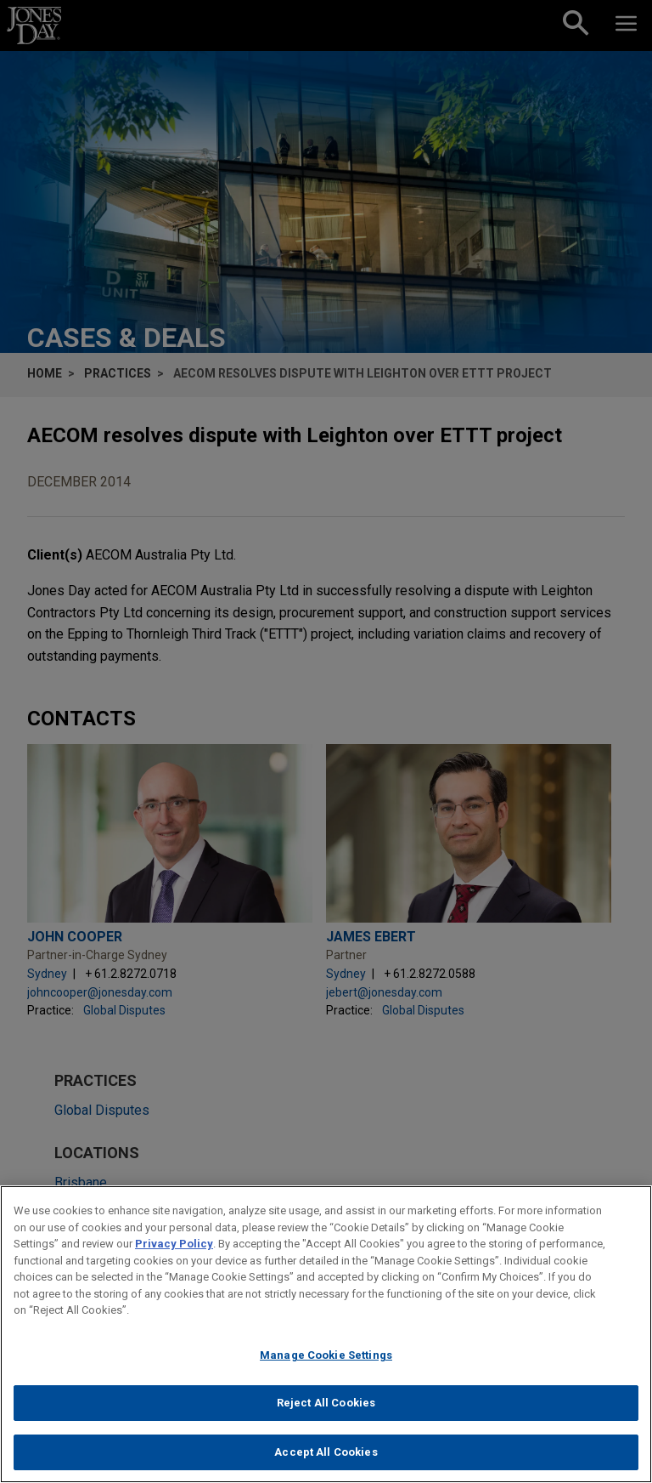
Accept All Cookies (325, 1458)
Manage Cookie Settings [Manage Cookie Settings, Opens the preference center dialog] (326, 1361)
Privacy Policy (174, 1250)
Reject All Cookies (326, 1409)
